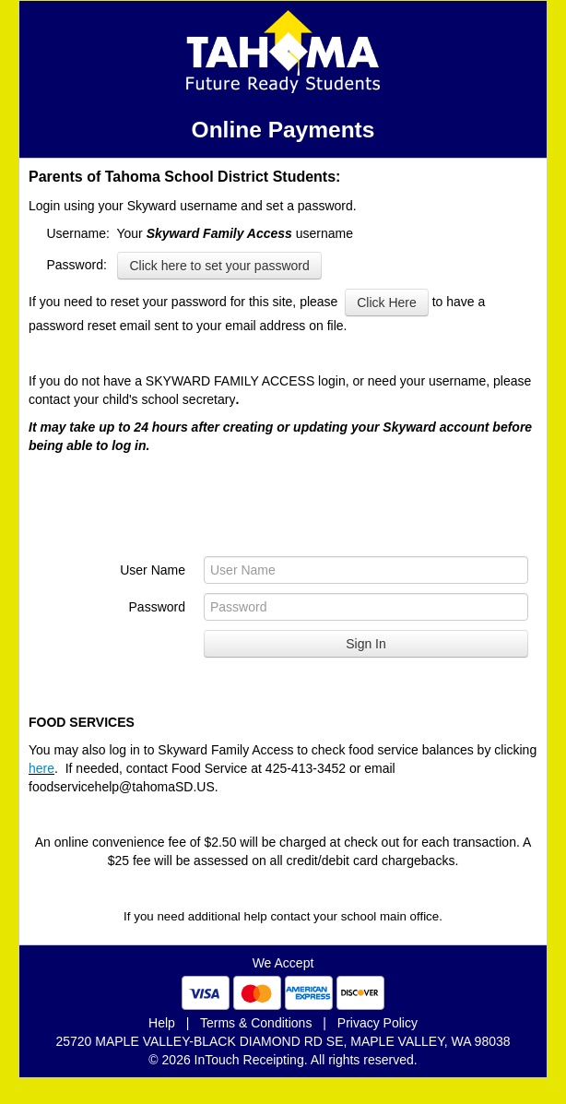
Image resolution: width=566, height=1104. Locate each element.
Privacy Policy (377, 1022)
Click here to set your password (219, 265)
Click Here (387, 302)
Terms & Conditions (256, 1022)
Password (157, 606)
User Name (152, 570)
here (41, 768)
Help (161, 1022)
